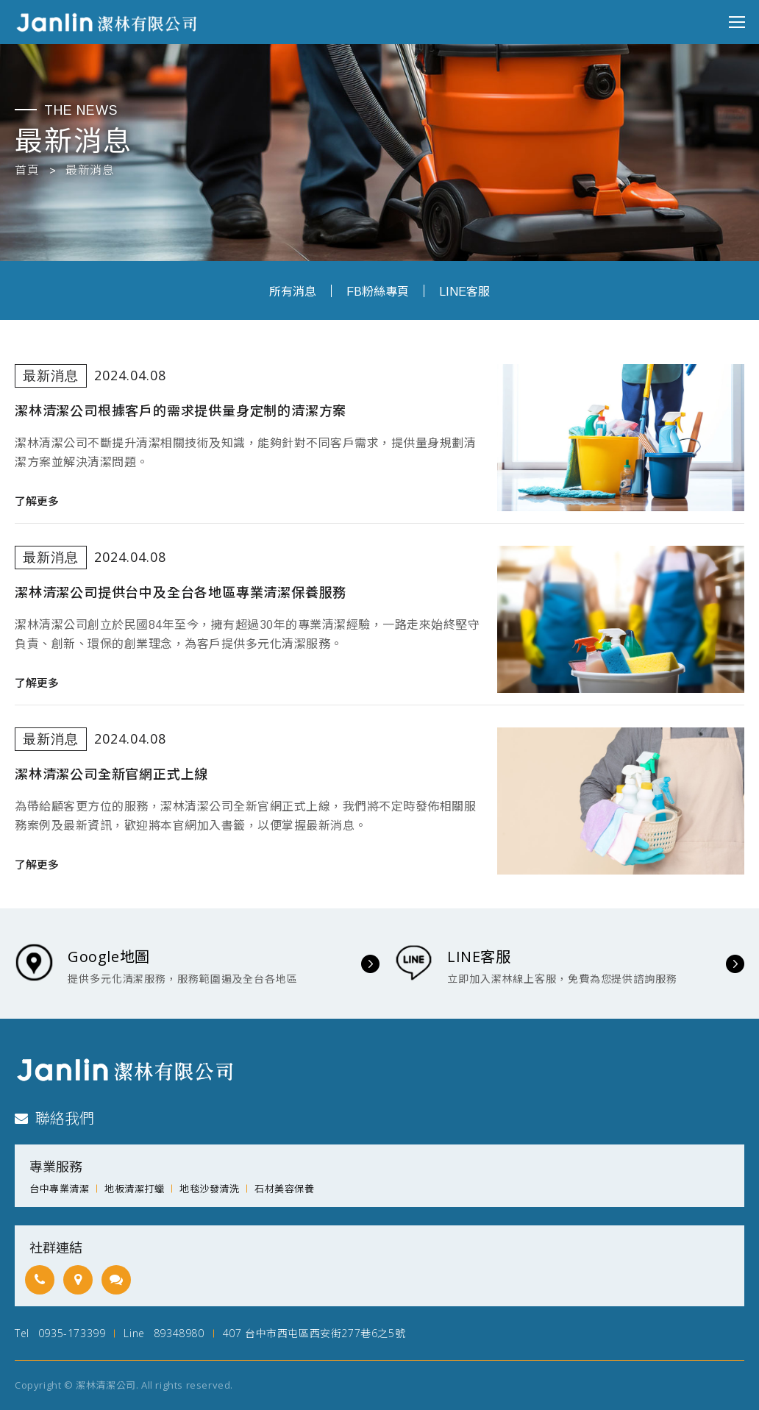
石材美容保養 (284, 1188)
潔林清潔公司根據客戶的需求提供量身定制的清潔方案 (180, 411)
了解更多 (37, 501)
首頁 (27, 171)
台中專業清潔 (59, 1188)
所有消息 (292, 291)
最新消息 (89, 171)
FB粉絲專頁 (377, 291)
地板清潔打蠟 (134, 1188)
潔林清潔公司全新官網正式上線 (111, 774)
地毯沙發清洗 (209, 1188)
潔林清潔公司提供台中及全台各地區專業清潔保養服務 (180, 592)
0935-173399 (72, 1333)
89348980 (179, 1333)
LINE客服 (464, 291)
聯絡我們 (54, 1118)
